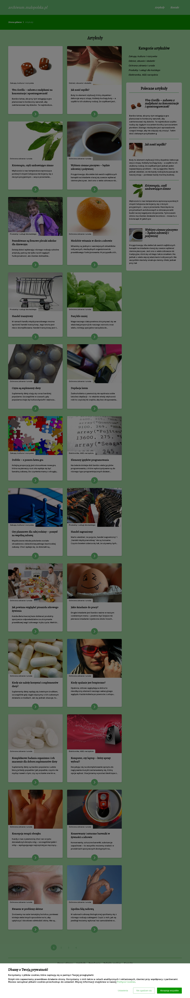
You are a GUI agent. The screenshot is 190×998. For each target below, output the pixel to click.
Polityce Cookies (126, 982)
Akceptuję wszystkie (169, 990)
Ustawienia (123, 990)
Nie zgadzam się (144, 990)
